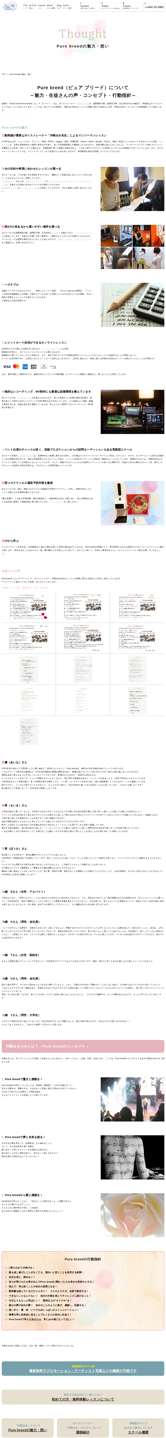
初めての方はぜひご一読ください (83, 1397)
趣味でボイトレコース (36, 181)
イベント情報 (67, 6)
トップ (25, 6)
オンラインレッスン (29, 188)
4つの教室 (56, 233)
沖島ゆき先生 (83, 103)
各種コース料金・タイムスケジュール (75, 239)
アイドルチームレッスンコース (62, 181)
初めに (32, 6)
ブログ (59, 6)
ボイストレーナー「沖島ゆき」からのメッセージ (83, 1428)
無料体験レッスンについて (132, 7)
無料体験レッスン (10, 188)
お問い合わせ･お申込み (89, 7)
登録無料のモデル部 (83, 1369)
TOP (4, 74)
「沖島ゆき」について (27, 1428)
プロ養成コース (9, 181)
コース (41, 6)
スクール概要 (51, 6)
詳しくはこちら (57, 502)
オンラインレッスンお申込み (111, 7)
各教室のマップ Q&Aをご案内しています (138, 1428)
